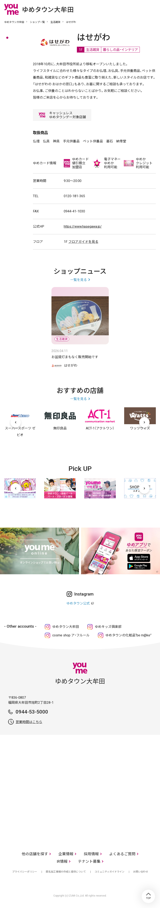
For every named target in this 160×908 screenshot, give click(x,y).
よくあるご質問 (122, 854)
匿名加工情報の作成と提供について (66, 871)
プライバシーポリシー (24, 871)
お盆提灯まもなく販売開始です (74, 357)
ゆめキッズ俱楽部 (108, 627)
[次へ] (144, 422)
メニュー (152, 9)
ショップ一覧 (37, 22)
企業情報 (65, 854)
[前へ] (15, 422)
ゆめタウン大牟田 (14, 22)
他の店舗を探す (35, 854)
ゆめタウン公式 (78, 603)
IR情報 (62, 861)
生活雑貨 (55, 22)
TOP (148, 896)
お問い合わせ (140, 871)
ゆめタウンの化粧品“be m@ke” (128, 635)
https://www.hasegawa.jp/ (83, 226)
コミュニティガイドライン (109, 871)
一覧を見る (78, 280)
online (140, 9)
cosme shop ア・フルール (71, 635)
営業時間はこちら (29, 722)
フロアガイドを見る (83, 242)
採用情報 (91, 854)
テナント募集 (89, 861)
